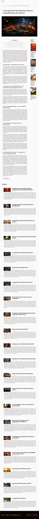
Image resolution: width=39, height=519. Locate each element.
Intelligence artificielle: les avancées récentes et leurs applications (33, 69)
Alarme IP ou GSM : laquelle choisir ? (20, 267)
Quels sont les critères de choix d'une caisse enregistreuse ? (22, 297)
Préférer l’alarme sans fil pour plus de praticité (22, 373)
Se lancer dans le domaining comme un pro (21, 468)
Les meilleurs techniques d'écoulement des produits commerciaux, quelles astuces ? (23, 313)
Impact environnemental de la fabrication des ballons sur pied (33, 97)
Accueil (3, 5)
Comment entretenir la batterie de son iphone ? (22, 252)
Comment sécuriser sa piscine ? (19, 498)
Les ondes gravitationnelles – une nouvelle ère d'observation (14, 44)
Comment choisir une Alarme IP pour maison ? (22, 282)
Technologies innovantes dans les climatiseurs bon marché (33, 84)
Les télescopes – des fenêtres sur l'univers (14, 41)
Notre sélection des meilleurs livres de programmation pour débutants (20, 421)
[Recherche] (30, 515)
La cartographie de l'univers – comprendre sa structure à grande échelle (14, 46)
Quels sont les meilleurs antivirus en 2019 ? (21, 483)
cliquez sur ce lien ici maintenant (13, 83)
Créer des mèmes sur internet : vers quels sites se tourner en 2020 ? (23, 405)
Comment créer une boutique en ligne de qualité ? (23, 344)
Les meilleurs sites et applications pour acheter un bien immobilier (23, 437)
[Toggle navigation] (3, 1)
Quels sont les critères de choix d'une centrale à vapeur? (22, 389)
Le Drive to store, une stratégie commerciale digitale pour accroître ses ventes (23, 453)
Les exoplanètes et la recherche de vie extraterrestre (14, 45)
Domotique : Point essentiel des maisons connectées (23, 358)
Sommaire (15, 40)
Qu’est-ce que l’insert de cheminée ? (20, 329)
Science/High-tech (7, 5)
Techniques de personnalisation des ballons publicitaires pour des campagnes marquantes (33, 54)
